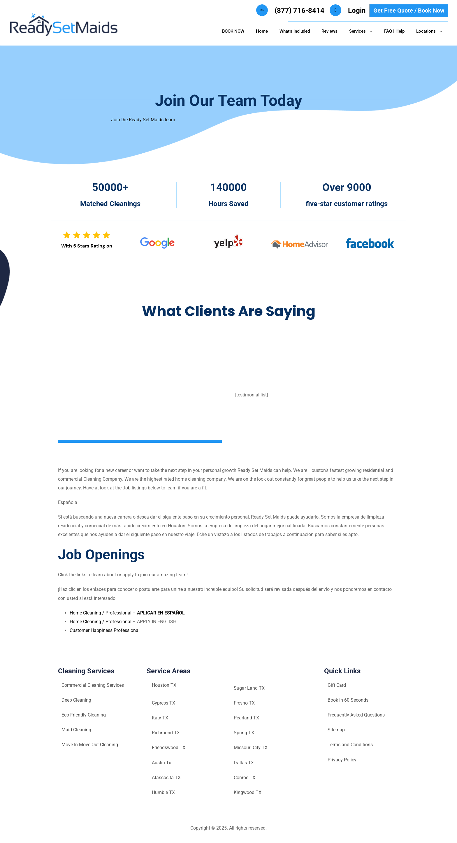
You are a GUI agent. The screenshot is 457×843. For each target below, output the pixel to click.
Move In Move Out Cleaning (89, 744)
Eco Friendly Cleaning (83, 715)
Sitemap (336, 730)
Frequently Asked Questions (356, 715)
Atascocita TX (166, 777)
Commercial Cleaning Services (92, 685)
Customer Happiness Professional (105, 630)
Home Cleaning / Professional (101, 621)
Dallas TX (244, 762)
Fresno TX (244, 703)
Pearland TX (246, 718)
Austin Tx (161, 762)
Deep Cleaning (76, 700)
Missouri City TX (251, 747)
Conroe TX (244, 777)
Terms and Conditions (350, 744)
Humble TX (163, 792)
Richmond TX (166, 732)
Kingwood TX (247, 792)
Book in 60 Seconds (348, 700)
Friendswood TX (168, 747)
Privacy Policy (342, 760)
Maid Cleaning (76, 730)
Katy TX (160, 718)
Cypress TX (163, 703)
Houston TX (164, 685)
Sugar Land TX (249, 688)
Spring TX (244, 732)
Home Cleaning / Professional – (127, 613)
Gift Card (337, 685)
